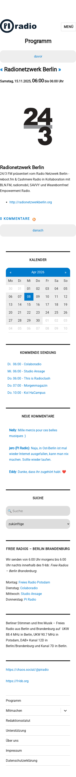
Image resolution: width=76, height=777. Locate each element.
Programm (13, 701)
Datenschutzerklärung (21, 761)
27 (10, 320)
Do (38, 281)
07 (19, 297)
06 (10, 297)
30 (10, 289)
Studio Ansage (31, 594)
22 (29, 312)
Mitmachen (14, 711)
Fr (47, 281)
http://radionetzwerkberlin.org (31, 202)
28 (19, 320)
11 (56, 297)
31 (19, 289)
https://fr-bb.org (17, 681)
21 (19, 312)
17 (47, 305)
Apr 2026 (37, 272)
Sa (56, 281)
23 (38, 312)
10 (47, 297)
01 (29, 289)
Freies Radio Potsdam (34, 582)
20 (10, 312)
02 (38, 289)
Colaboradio (29, 588)
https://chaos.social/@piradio (27, 670)
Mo (10, 281)
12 (65, 297)
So (65, 281)
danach (38, 230)
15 (29, 305)
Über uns (12, 741)
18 (56, 305)
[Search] (38, 511)
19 (65, 305)
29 (29, 320)
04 (56, 289)
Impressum (14, 751)
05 (65, 289)
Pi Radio (30, 599)
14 (19, 305)
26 (65, 312)
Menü (68, 27)
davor (38, 56)
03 (47, 289)
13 (10, 305)
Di (19, 281)
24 (47, 312)
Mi (29, 281)
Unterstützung (16, 731)
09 (38, 297)
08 (29, 297)
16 (38, 305)
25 (56, 312)
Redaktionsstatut (18, 721)
